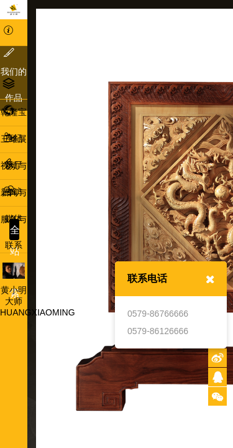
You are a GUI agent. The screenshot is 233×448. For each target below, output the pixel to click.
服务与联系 (14, 219)
